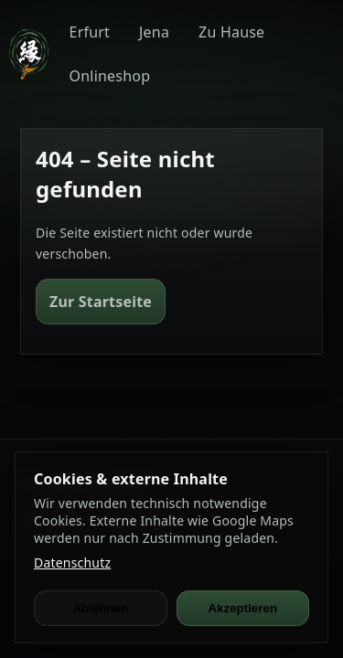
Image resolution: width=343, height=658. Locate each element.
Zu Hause (231, 32)
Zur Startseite (100, 302)
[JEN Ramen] (29, 54)
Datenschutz (72, 562)
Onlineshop (110, 76)
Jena (154, 32)
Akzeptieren (242, 608)
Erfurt (90, 32)
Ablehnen (100, 608)
